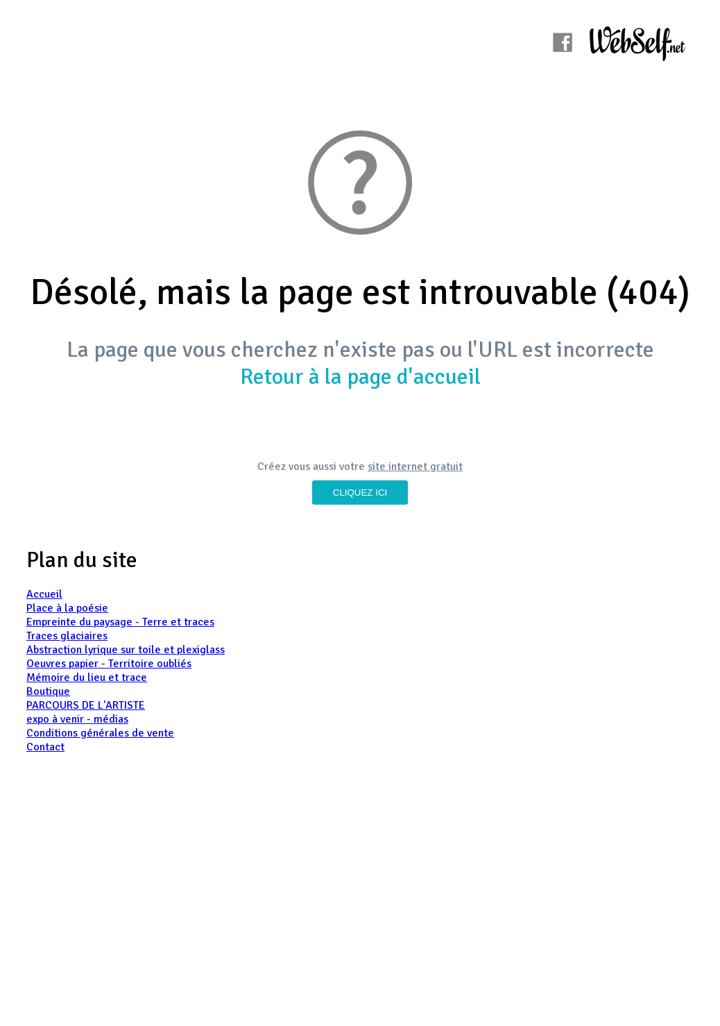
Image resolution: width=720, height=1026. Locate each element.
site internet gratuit (415, 466)
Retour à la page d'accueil (360, 376)
